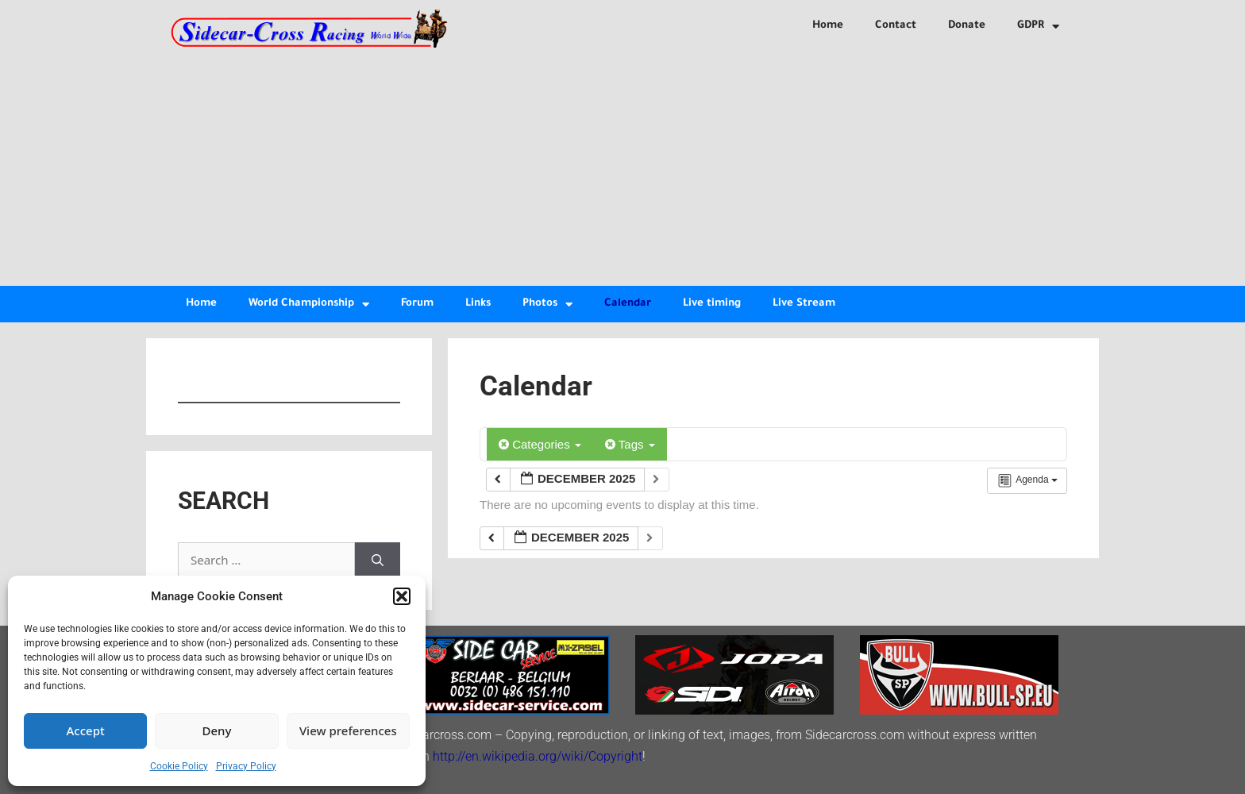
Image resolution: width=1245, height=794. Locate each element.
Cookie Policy (179, 766)
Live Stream (804, 304)
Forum (417, 304)
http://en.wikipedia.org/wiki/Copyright (537, 756)
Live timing (712, 304)
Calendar (627, 304)
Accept (86, 730)
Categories (540, 444)
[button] (402, 596)
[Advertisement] (622, 167)
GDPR (1038, 26)
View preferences (348, 730)
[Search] (377, 560)
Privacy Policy (246, 766)
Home (827, 26)
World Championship (309, 304)
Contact (895, 26)
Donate (966, 26)
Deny (217, 730)
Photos (547, 304)
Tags (630, 444)
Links (478, 304)
